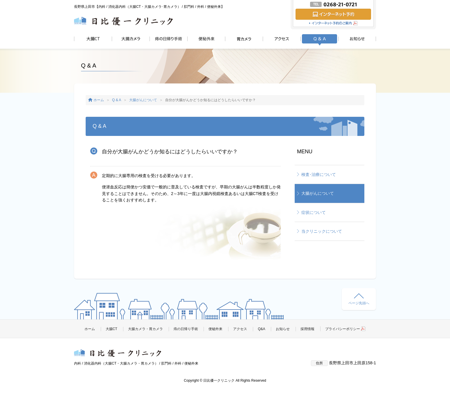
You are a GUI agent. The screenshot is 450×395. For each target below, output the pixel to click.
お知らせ (283, 329)
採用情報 (307, 329)
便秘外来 (215, 329)
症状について (313, 212)
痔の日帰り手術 (186, 329)
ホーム (98, 100)
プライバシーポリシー (345, 329)
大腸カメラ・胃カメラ (145, 329)
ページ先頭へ (358, 299)
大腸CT (111, 329)
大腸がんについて (143, 100)
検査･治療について (318, 174)
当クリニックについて (321, 231)
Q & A (116, 100)
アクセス (240, 329)
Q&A (261, 329)
